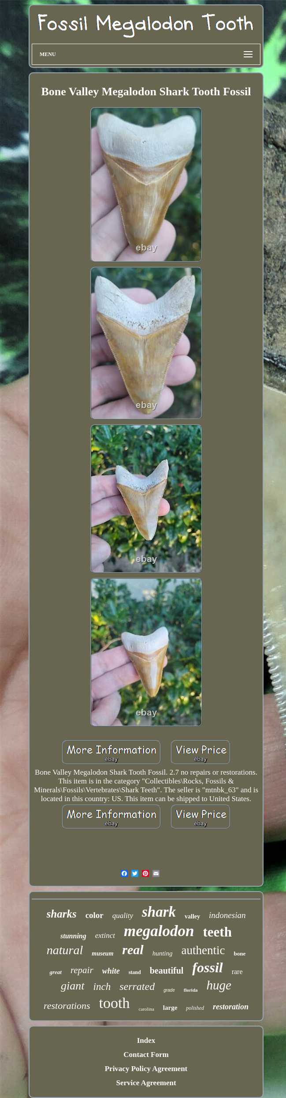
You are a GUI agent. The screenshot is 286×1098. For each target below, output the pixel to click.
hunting (162, 953)
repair (82, 970)
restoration (231, 1006)
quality (122, 915)
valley (192, 916)
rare (237, 971)
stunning (73, 936)
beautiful (167, 970)
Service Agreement (146, 1083)
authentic (203, 950)
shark (159, 912)
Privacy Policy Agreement (146, 1068)
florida (191, 990)
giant (72, 985)
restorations (67, 1005)
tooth (114, 1003)
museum (102, 953)
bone (239, 953)
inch (102, 986)
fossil (207, 967)
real (132, 949)
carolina (146, 1009)
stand (135, 972)
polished (195, 1008)
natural (65, 950)
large (170, 1007)
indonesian (227, 915)
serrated (137, 986)
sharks (62, 914)
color (94, 915)
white (111, 971)
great (55, 972)
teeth (217, 932)
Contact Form (145, 1054)
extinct (105, 935)
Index (146, 1040)
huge (219, 985)
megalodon (159, 931)
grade (169, 990)
